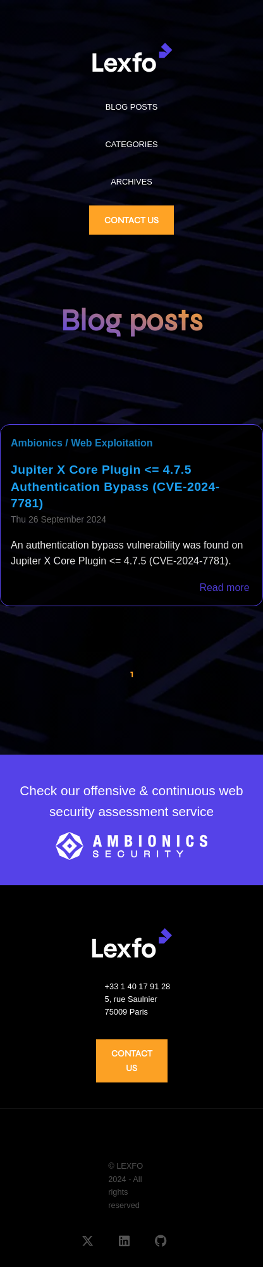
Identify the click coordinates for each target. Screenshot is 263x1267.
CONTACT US (131, 220)
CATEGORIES (132, 144)
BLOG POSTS (132, 107)
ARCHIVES (131, 181)
